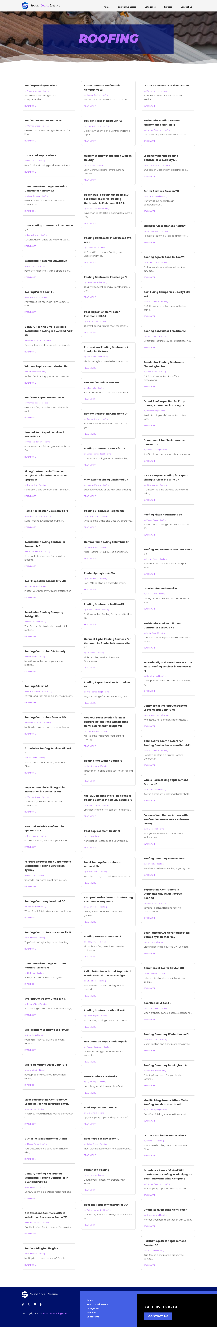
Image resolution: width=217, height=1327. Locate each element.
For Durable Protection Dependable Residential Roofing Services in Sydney (47, 866)
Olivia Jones (151, 371)
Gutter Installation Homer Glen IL (45, 1138)
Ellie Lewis (91, 1113)
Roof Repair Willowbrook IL (101, 1138)
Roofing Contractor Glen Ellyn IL (45, 998)
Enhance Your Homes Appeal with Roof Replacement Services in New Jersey (166, 819)
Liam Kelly (150, 864)
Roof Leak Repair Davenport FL (44, 397)
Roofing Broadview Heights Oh (104, 511)
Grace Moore (152, 1215)
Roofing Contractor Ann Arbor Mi (165, 331)
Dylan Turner (92, 907)
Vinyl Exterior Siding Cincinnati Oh (106, 479)
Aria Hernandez (94, 692)
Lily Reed (31, 973)
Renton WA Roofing (96, 1170)
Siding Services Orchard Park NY (165, 226)
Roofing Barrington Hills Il (40, 85)
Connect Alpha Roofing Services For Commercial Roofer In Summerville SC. (107, 643)
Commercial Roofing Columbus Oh (106, 542)
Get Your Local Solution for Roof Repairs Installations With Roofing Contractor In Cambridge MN (106, 722)
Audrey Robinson (94, 1047)
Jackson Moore (94, 208)
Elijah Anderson (34, 1222)
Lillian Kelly (32, 875)
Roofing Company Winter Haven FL (166, 1034)
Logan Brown (33, 235)
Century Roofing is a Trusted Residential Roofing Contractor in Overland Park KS (46, 1178)
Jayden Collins (93, 95)
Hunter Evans (93, 578)
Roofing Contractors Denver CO (45, 717)
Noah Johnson (93, 356)
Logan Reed (151, 336)
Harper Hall (32, 485)
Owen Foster (33, 1070)
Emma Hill (150, 1141)
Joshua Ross (33, 586)
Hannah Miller (93, 731)
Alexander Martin (154, 715)
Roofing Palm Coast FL (39, 292)
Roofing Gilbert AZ (36, 686)
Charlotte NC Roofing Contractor (165, 1209)
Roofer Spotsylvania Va (99, 573)
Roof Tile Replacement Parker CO (106, 1204)
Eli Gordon (151, 829)
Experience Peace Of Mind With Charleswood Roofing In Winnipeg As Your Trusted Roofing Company (168, 1174)
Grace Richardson (35, 691)
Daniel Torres (152, 91)
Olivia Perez (32, 621)
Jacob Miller (92, 1175)
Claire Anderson (34, 442)
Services (168, 6)
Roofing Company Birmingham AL (166, 1065)
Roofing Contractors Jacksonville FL (47, 932)
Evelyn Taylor (93, 547)
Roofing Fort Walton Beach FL (103, 760)
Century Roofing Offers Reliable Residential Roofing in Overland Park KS (48, 331)
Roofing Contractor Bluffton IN (104, 604)
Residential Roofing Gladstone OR (106, 413)
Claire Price (32, 371)
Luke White (91, 247)
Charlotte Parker (34, 551)
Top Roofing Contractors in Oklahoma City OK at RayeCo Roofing (163, 894)
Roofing (45, 91)
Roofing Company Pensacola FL (164, 858)
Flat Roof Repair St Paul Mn (101, 382)
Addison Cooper (34, 340)
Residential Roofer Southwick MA (45, 261)
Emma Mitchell (153, 301)
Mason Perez (33, 1144)
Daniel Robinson (153, 165)
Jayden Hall (32, 906)
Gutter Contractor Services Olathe (166, 85)
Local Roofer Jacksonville (160, 588)
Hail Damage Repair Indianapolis (105, 1041)
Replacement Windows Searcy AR (46, 1030)
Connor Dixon (33, 403)
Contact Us (186, 6)
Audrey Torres (93, 516)
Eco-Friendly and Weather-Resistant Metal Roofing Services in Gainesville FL (168, 666)
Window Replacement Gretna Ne (46, 366)
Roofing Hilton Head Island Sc (163, 514)
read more (30, 105)
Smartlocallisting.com (54, 1313)
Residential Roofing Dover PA (103, 121)
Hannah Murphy (94, 126)
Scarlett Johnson (34, 516)
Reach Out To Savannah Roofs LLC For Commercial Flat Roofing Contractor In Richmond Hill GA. (106, 199)
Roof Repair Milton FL (157, 1003)
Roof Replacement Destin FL (102, 831)
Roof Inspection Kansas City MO (45, 581)
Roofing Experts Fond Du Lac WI (164, 257)
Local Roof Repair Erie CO (40, 155)
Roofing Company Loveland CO (44, 901)
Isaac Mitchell (152, 196)
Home (106, 6)
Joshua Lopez (152, 1109)
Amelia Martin (33, 297)
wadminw (31, 1109)
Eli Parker (91, 836)
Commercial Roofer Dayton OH (164, 968)
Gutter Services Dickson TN (161, 191)
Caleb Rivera (93, 1144)
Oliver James (93, 282)
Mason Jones (152, 1039)
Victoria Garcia (34, 91)
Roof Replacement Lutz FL (101, 1107)
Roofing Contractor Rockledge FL (105, 277)
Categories (150, 6)
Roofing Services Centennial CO (105, 936)
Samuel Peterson (154, 130)
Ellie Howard (152, 1070)
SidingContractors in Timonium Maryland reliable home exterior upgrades (45, 475)
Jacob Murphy (93, 766)
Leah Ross (31, 160)
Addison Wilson (93, 609)
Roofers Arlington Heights (41, 1248)
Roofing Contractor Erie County (44, 651)
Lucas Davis (151, 593)
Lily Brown (91, 165)
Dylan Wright (33, 1004)
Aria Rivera (32, 937)
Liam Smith (32, 656)
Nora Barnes (92, 321)
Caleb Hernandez (95, 454)
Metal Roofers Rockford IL (100, 1076)
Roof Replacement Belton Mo (43, 120)
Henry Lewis (32, 836)
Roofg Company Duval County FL (45, 1064)
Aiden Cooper (33, 196)
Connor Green (33, 126)
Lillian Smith (151, 942)
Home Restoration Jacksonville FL (46, 511)
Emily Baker (151, 633)
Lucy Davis (32, 1035)
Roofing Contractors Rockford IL (105, 448)
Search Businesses (127, 6)
